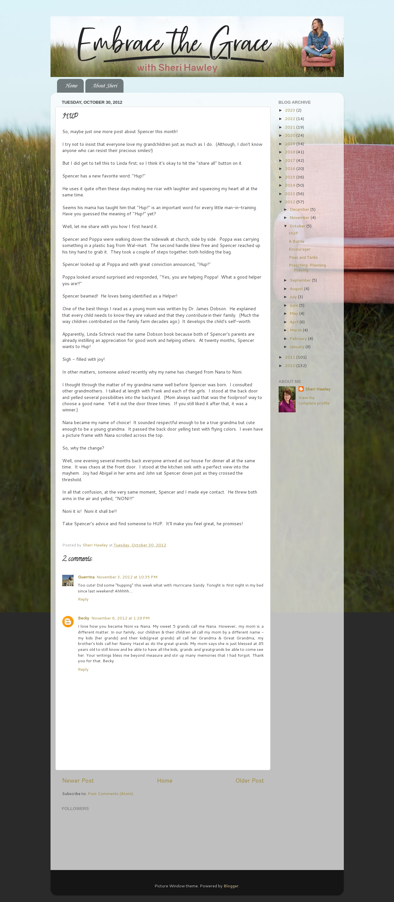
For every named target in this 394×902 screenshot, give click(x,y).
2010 (290, 365)
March (296, 330)
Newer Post (78, 780)
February (299, 338)
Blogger (231, 886)
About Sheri (104, 85)
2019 (290, 143)
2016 (290, 168)
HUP (293, 233)
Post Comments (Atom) (110, 793)
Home (71, 85)
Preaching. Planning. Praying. (308, 267)
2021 (290, 127)
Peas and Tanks (303, 257)
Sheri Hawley (317, 389)
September (301, 280)
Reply (83, 599)
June (294, 305)
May (294, 313)
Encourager (300, 249)
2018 (290, 152)
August (297, 288)
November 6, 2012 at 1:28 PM (120, 618)
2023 (290, 110)
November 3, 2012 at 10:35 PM (126, 577)
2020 (290, 135)
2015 (290, 177)
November (300, 217)
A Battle (296, 241)
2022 (290, 118)
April (294, 322)
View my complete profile (314, 400)
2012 (290, 202)
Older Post (249, 780)
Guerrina (86, 577)
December (300, 209)
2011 (290, 357)
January (297, 346)
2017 (290, 160)
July (294, 296)
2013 (290, 193)
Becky (83, 618)
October (298, 226)
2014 (290, 185)
